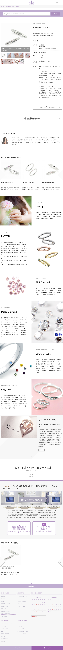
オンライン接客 (4, 629)
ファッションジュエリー (6, 613)
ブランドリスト (4, 638)
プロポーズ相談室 (5, 633)
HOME (2, 6)
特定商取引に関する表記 (22, 631)
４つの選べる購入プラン (22, 596)
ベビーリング (4, 616)
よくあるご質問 (20, 629)
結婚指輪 (3, 599)
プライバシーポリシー (22, 633)
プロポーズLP (4, 626)
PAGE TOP (31, 586)
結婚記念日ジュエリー (6, 611)
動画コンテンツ (4, 631)
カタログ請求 (20, 626)
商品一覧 (8, 6)
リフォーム (3, 608)
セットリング (4, 601)
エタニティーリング (5, 604)
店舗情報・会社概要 (21, 601)
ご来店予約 (19, 624)
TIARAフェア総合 (21, 606)
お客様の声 (3, 641)
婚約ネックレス (4, 606)
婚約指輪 (3, 596)
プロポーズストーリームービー (8, 624)
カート (61, 2)
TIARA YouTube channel (22, 599)
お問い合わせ (20, 604)
